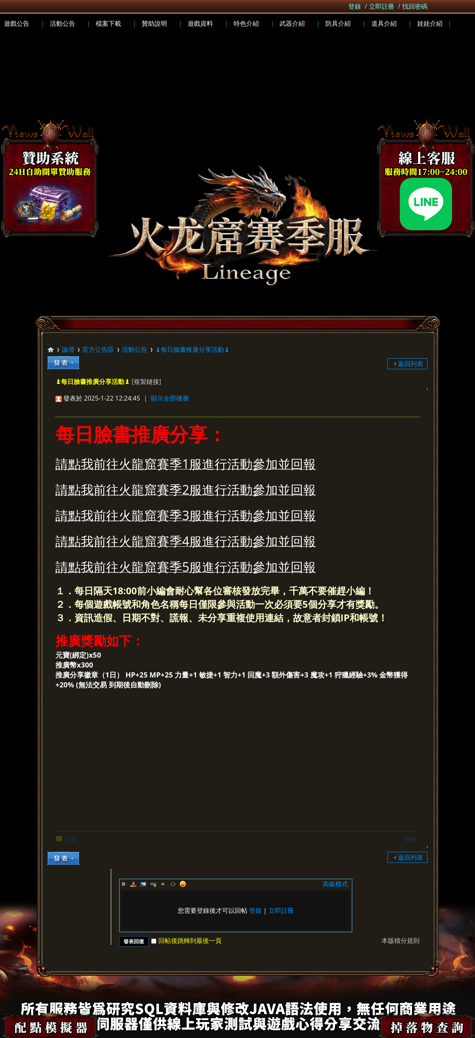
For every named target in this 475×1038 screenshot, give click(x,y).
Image (143, 884)
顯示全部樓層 (170, 398)
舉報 (411, 839)
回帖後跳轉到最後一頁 (186, 940)
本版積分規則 (401, 940)
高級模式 (335, 884)
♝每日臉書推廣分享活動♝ (192, 349)
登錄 (354, 6)
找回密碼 (415, 6)
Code (173, 884)
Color (133, 884)
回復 (71, 839)
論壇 (68, 349)
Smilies (183, 884)
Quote (163, 884)
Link (153, 884)
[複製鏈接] (146, 381)
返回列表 (410, 363)
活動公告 (134, 349)
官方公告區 (98, 349)
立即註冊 (381, 6)
